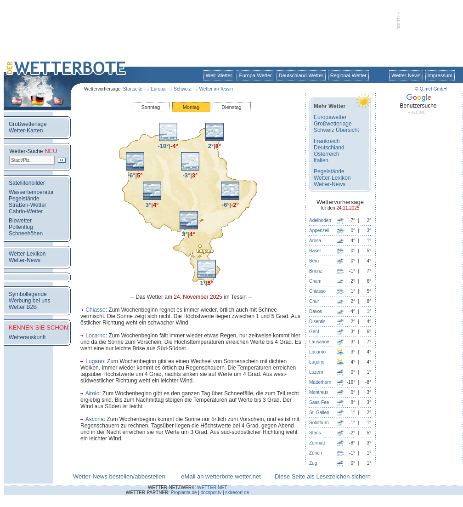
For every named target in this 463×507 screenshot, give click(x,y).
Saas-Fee (319, 402)
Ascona (94, 419)
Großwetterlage (28, 124)
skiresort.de (237, 492)
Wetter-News (405, 75)
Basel (315, 250)
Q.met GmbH (433, 88)
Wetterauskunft (27, 337)
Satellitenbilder (27, 183)
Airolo (92, 393)
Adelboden (320, 220)
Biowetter (20, 220)
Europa (158, 88)
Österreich (326, 154)
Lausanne (319, 341)
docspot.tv (211, 492)
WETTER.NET (212, 487)
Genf (314, 331)
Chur (314, 301)
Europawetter (330, 117)
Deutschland (329, 147)
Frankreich (327, 141)
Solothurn (319, 422)
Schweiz (182, 88)
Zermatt (317, 442)
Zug (313, 463)
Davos (315, 311)
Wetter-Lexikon (27, 254)
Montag (191, 107)
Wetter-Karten (26, 130)
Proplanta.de (184, 492)
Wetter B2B (23, 307)
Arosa (315, 240)
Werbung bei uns (30, 300)
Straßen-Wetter (27, 205)
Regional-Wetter (348, 75)
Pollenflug (21, 227)
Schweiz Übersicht (336, 130)
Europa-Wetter (255, 75)
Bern (314, 260)
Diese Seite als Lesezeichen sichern (323, 476)
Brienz (315, 270)
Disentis (317, 321)
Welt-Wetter (219, 75)
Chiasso (95, 310)
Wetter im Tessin (216, 88)
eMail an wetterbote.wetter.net (220, 476)
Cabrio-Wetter (26, 211)
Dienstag (231, 107)
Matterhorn (320, 382)
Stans (315, 432)
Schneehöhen (26, 233)
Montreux (318, 392)
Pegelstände (24, 198)
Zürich (315, 453)
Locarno (95, 335)
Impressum (440, 75)
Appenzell (319, 230)
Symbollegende (28, 294)
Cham (315, 281)
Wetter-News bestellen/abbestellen (119, 476)
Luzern (316, 372)
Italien (321, 160)
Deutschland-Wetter (301, 75)
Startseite (132, 88)
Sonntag (150, 107)
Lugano (94, 361)
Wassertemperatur (31, 192)
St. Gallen (319, 412)
